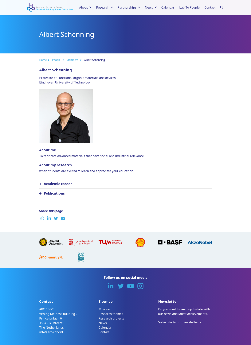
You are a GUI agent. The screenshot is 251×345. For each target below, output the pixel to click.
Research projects (111, 318)
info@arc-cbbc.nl (51, 332)
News (103, 323)
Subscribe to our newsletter (178, 322)
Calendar (167, 7)
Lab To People (189, 7)
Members (72, 60)
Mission (104, 309)
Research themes (111, 314)
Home (43, 60)
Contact (210, 7)
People (56, 60)
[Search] (221, 7)
